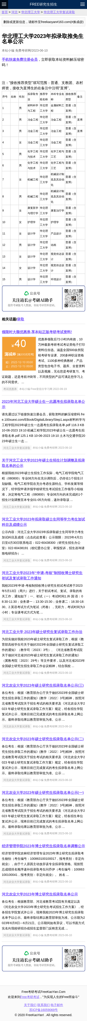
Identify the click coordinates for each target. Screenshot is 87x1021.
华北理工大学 (30, 12)
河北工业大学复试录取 (16, 447)
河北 (14, 12)
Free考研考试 (29, 997)
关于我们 (30, 1005)
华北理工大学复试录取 (59, 12)
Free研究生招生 (43, 4)
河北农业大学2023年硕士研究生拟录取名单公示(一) (43, 793)
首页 (5, 12)
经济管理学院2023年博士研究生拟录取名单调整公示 (43, 846)
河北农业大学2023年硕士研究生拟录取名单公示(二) (43, 739)
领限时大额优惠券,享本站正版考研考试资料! (37, 332)
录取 (20, 319)
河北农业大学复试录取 (16, 726)
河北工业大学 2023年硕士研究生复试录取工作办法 (42, 632)
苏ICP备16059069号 (43, 1010)
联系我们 (43, 1005)
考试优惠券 (10, 389)
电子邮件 (57, 1005)
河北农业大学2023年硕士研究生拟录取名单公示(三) (43, 685)
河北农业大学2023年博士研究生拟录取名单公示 (40, 894)
